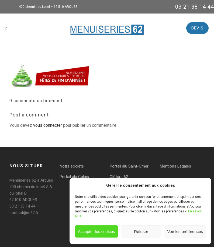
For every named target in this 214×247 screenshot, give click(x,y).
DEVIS (197, 28)
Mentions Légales (175, 166)
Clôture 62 (119, 176)
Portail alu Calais (74, 176)
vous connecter (47, 125)
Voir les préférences (185, 231)
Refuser (141, 231)
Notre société (72, 166)
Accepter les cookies (96, 231)
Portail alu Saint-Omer (129, 166)
